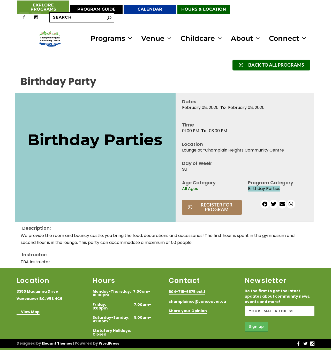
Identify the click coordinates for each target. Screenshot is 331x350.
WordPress (109, 342)
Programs (107, 39)
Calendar (150, 9)
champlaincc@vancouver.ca (197, 300)
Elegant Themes (57, 342)
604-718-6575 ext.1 (187, 291)
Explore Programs (43, 7)
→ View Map (28, 311)
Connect (284, 39)
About (242, 39)
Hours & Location (203, 9)
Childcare (197, 39)
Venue (152, 39)
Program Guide (96, 9)
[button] (264, 203)
